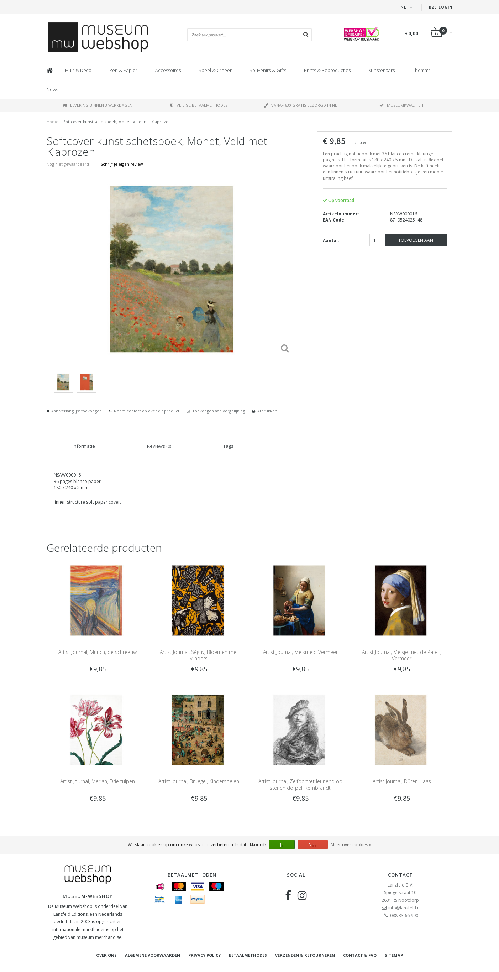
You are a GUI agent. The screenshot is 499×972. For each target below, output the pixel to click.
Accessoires (168, 70)
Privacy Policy (204, 955)
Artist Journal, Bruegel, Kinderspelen (198, 781)
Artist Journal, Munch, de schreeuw (97, 652)
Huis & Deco (78, 70)
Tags (228, 446)
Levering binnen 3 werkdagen (97, 105)
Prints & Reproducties (327, 70)
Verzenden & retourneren (305, 955)
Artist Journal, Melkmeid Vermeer (300, 652)
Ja (282, 845)
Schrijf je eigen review (122, 164)
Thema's (421, 70)
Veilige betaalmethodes (198, 105)
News (52, 89)
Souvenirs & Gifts (268, 70)
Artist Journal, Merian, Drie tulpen (97, 781)
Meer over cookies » (351, 845)
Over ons (106, 955)
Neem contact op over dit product (146, 411)
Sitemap (394, 955)
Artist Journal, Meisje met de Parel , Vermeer (401, 655)
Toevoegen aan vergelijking (218, 411)
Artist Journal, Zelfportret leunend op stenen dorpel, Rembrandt (300, 784)
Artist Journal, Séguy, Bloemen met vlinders (199, 655)
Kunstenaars (381, 70)
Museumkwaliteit (401, 105)
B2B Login (440, 7)
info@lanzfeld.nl (404, 908)
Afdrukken (267, 411)
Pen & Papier (123, 70)
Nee (313, 845)
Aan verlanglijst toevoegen (76, 411)
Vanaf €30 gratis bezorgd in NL (300, 105)
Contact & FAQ (360, 955)
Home (52, 121)
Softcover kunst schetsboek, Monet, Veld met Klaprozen (117, 121)
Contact (400, 875)
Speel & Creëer (215, 70)
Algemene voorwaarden (152, 955)
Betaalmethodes (248, 955)
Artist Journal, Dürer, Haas (402, 781)
